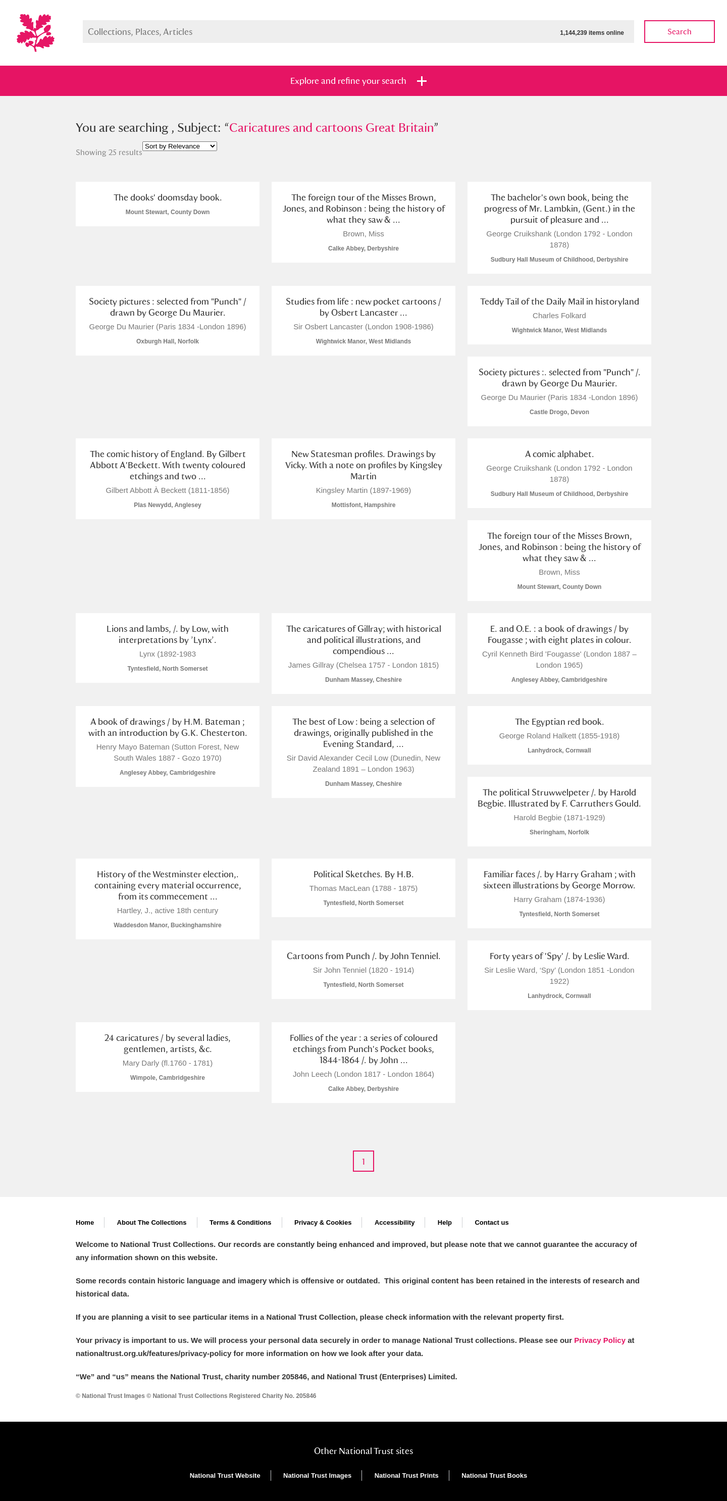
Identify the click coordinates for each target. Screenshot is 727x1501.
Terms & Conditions (241, 1222)
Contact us (491, 1222)
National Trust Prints (407, 1475)
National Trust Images (317, 1475)
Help (445, 1222)
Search (679, 31)
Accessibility (395, 1222)
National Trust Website (225, 1475)
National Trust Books (494, 1475)
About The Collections (152, 1222)
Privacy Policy (600, 1340)
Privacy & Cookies (322, 1222)
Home (85, 1222)
